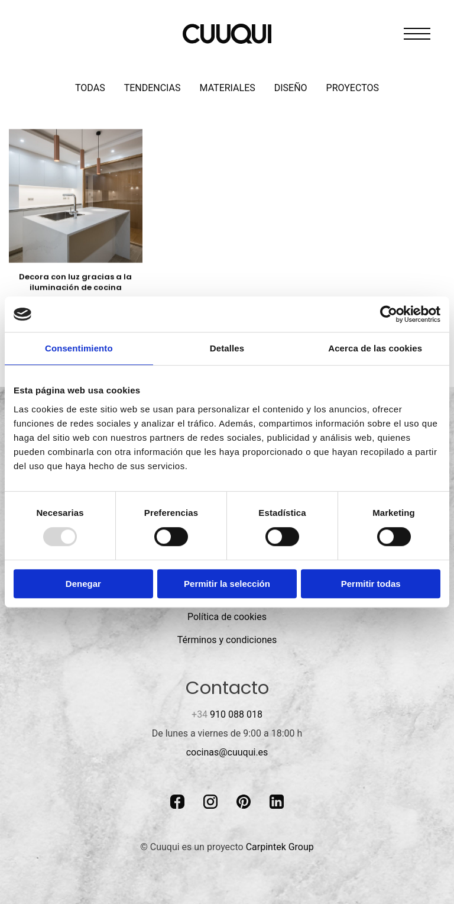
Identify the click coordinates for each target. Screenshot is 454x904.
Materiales (227, 87)
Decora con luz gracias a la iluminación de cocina (75, 282)
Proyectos (352, 87)
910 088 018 (227, 714)
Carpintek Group (280, 847)
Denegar (83, 584)
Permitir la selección (227, 584)
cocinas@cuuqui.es (227, 752)
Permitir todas (371, 584)
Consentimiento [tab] (79, 348)
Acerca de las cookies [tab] (375, 348)
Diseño (290, 87)
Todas (90, 87)
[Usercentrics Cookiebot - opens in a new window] (388, 314)
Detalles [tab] (227, 348)
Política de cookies (227, 616)
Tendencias (152, 87)
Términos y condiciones (227, 639)
